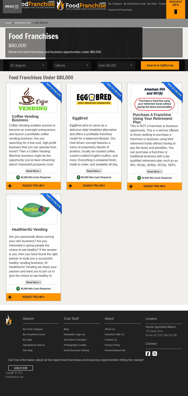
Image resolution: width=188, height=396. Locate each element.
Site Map (28, 350)
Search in (160, 65)
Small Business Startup (76, 350)
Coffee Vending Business (25, 118)
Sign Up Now (20, 367)
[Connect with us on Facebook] (148, 353)
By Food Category (33, 329)
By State (152, 3)
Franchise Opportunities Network (161, 327)
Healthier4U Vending (29, 229)
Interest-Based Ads (115, 350)
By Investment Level (135, 3)
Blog (66, 329)
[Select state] (72, 65)
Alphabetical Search (34, 345)
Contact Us (111, 339)
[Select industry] (28, 65)
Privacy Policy (112, 345)
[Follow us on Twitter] (154, 353)
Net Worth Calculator (75, 339)
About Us (110, 329)
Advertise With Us (114, 334)
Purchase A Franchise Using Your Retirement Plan (152, 118)
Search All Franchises (120, 9)
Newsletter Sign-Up (74, 334)
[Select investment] (116, 65)
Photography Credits (75, 345)
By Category (115, 3)
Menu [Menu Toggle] (12, 6)
